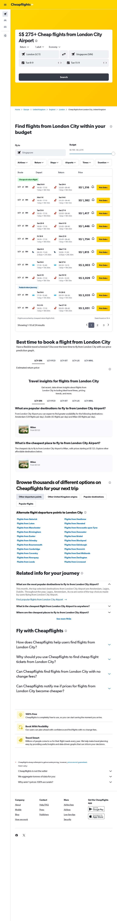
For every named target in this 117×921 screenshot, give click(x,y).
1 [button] (91, 325)
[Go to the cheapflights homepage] (22, 4)
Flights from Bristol (73, 536)
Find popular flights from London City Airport (41, 599)
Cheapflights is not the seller (65, 771)
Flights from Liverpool (75, 562)
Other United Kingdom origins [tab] (62, 497)
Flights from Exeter (26, 536)
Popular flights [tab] (26, 504)
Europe (26, 109)
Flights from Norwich (74, 549)
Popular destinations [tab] (94, 497)
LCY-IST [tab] (63, 360)
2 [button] (97, 325)
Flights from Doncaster (75, 532)
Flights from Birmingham (29, 532)
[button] (5, 4)
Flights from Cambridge (28, 549)
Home (17, 109)
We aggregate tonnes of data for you (65, 776)
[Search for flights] (5, 14)
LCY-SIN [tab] (38, 360)
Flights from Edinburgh (75, 545)
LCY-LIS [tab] (76, 360)
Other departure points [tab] (30, 497)
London (62, 109)
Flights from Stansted (74, 523)
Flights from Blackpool (75, 540)
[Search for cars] (5, 27)
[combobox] (55, 46)
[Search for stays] (5, 20)
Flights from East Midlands (77, 553)
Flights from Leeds (26, 562)
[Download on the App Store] (96, 816)
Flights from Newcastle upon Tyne (81, 527)
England (52, 109)
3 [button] (103, 325)
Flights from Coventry (27, 553)
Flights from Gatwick (27, 519)
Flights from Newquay (28, 557)
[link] (16, 835)
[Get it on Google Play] (96, 809)
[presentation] (36, 40)
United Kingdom (39, 109)
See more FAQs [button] (64, 619)
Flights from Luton (25, 523)
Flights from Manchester (28, 527)
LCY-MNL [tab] (88, 360)
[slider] (113, 154)
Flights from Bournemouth (29, 545)
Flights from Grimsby (27, 540)
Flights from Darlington (75, 557)
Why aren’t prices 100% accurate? (65, 782)
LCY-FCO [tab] (51, 360)
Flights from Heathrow (75, 519)
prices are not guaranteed (77, 762)
